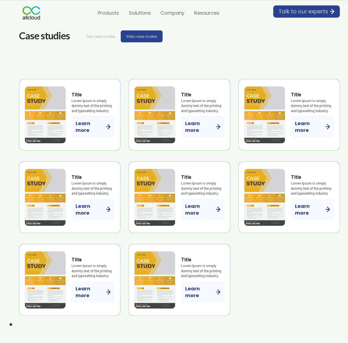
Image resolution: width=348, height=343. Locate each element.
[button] (108, 13)
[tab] (101, 36)
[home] (31, 13)
